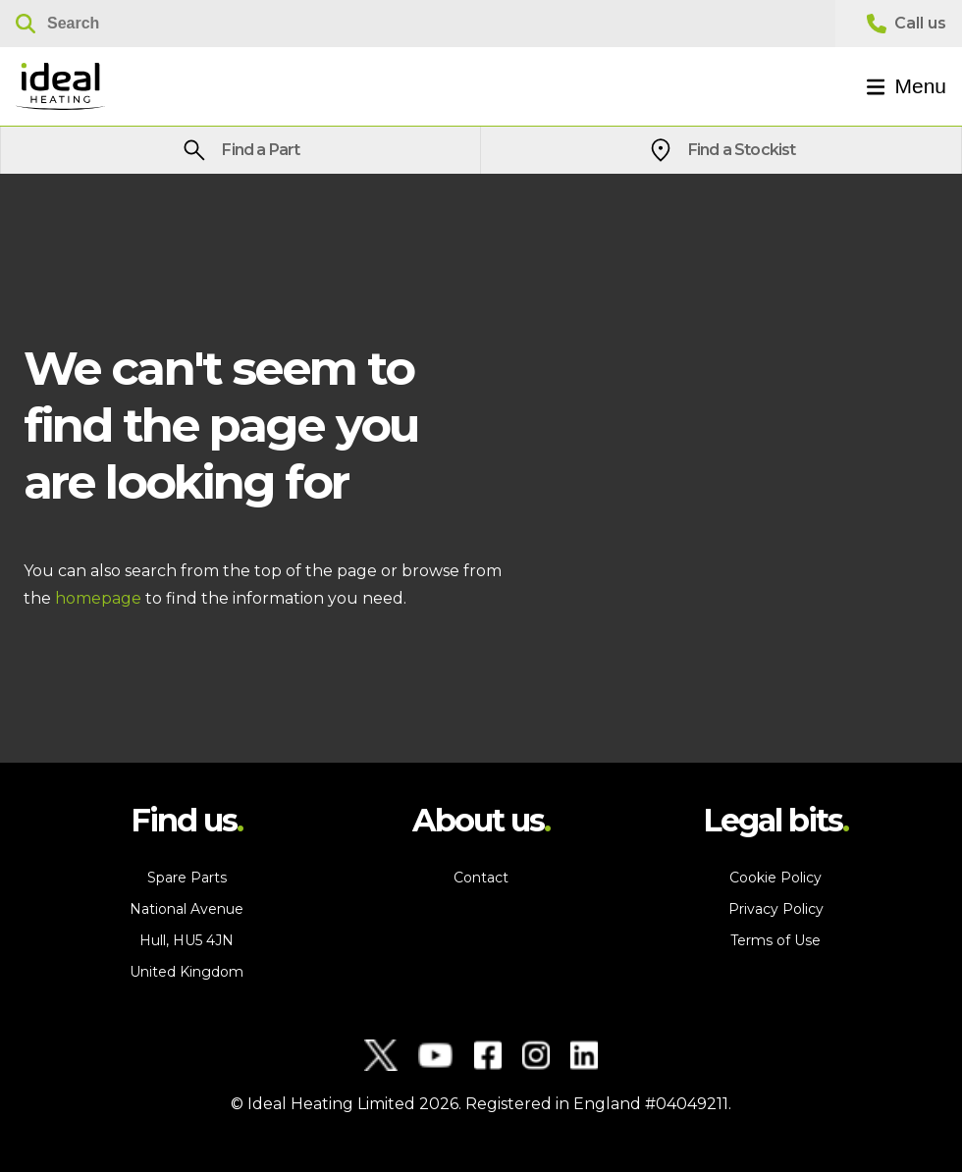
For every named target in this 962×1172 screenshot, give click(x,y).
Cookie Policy (775, 877)
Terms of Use (775, 940)
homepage (98, 598)
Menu (906, 86)
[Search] (417, 23)
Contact (481, 877)
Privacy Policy (776, 909)
